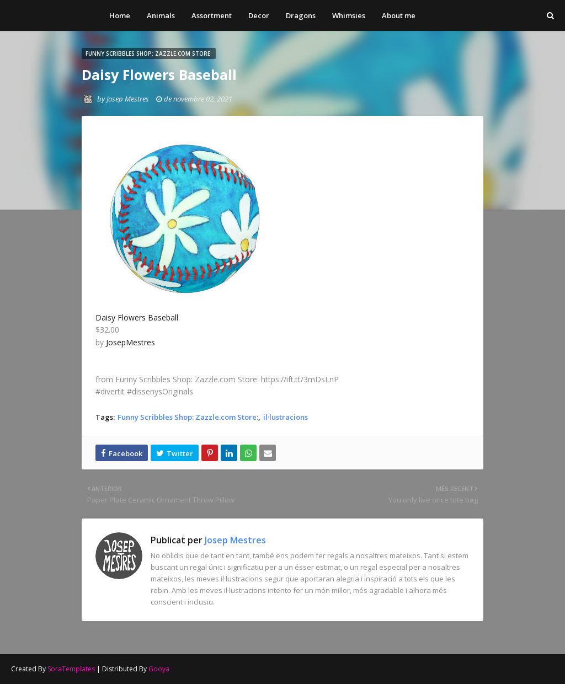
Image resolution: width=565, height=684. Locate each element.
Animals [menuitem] (161, 15)
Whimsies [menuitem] (348, 15)
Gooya (158, 669)
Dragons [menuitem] (301, 15)
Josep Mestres (50, 11)
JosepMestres (130, 342)
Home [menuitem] (119, 15)
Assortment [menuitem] (211, 15)
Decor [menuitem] (258, 15)
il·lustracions (285, 417)
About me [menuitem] (398, 15)
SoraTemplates (71, 669)
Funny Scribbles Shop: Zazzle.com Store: (188, 417)
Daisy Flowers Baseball (136, 317)
